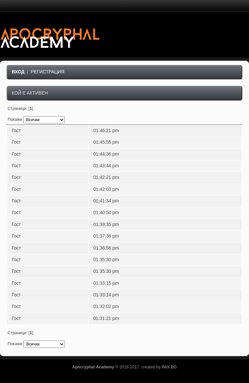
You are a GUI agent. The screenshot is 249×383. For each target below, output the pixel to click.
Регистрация (47, 71)
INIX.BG (169, 367)
